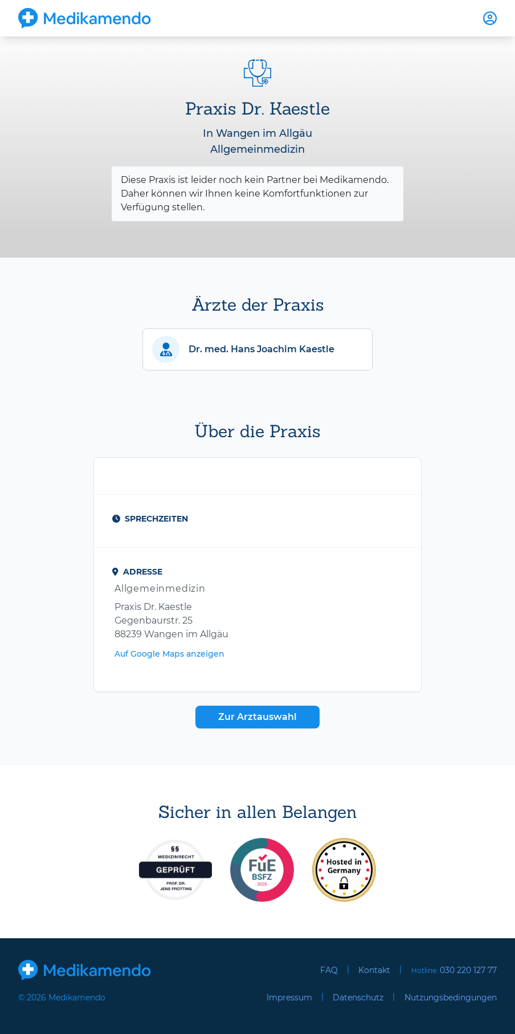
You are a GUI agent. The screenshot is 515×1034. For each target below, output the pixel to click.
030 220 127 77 (468, 970)
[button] (257, 349)
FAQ (329, 970)
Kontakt (374, 970)
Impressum (289, 997)
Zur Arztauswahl (257, 716)
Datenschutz (358, 997)
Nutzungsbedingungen (450, 997)
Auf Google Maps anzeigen (169, 654)
